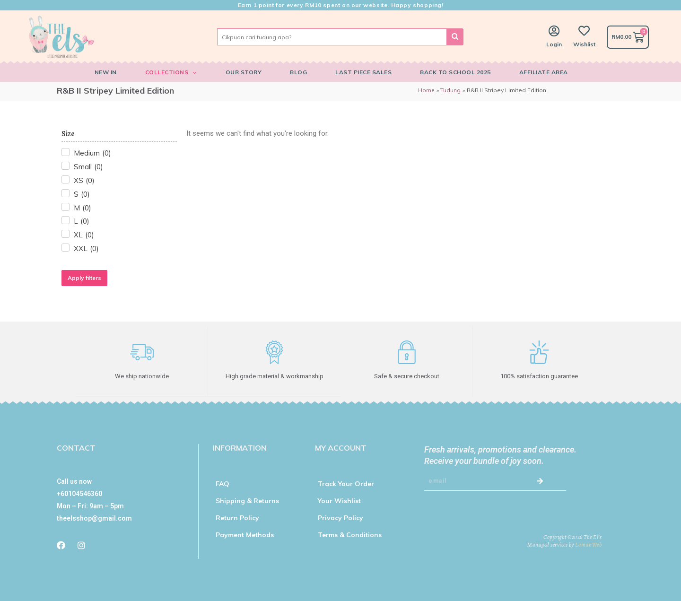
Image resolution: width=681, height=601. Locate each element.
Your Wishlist (339, 500)
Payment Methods (245, 534)
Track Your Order (346, 483)
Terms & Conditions (350, 534)
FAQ (222, 483)
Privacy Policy (340, 517)
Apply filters (84, 277)
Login (554, 44)
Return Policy (237, 517)
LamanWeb (588, 544)
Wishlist (584, 44)
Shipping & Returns (247, 500)
